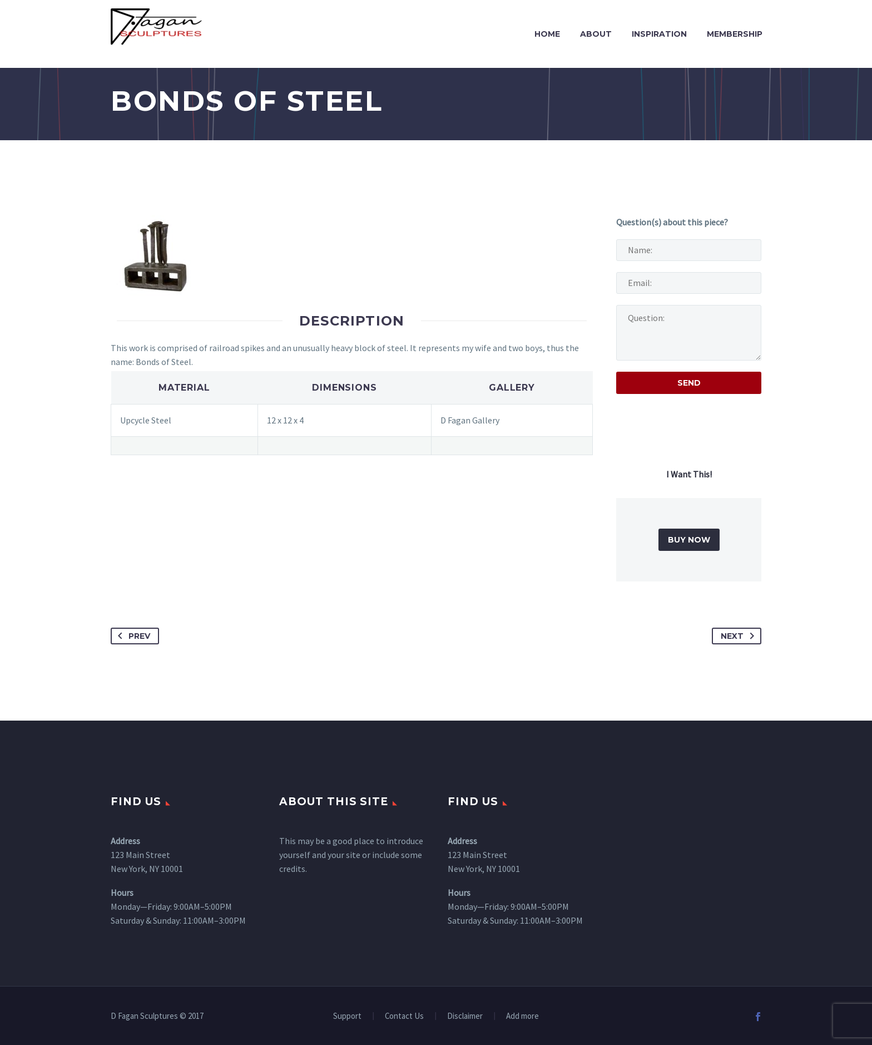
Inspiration (659, 34)
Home (547, 34)
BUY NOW (689, 540)
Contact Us (404, 1016)
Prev (131, 636)
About (596, 34)
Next (740, 636)
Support (347, 1016)
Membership (734, 34)
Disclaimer (465, 1016)
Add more (522, 1016)
